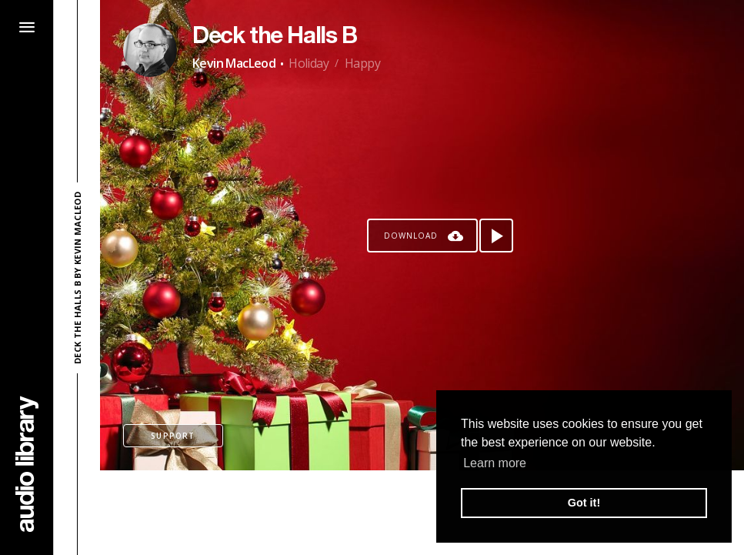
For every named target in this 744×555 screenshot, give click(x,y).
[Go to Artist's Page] (150, 50)
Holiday (309, 63)
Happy (362, 63)
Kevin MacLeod (233, 63)
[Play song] (496, 235)
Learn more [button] (494, 463)
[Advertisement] (422, 512)
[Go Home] (26, 464)
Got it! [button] (584, 502)
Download (411, 235)
